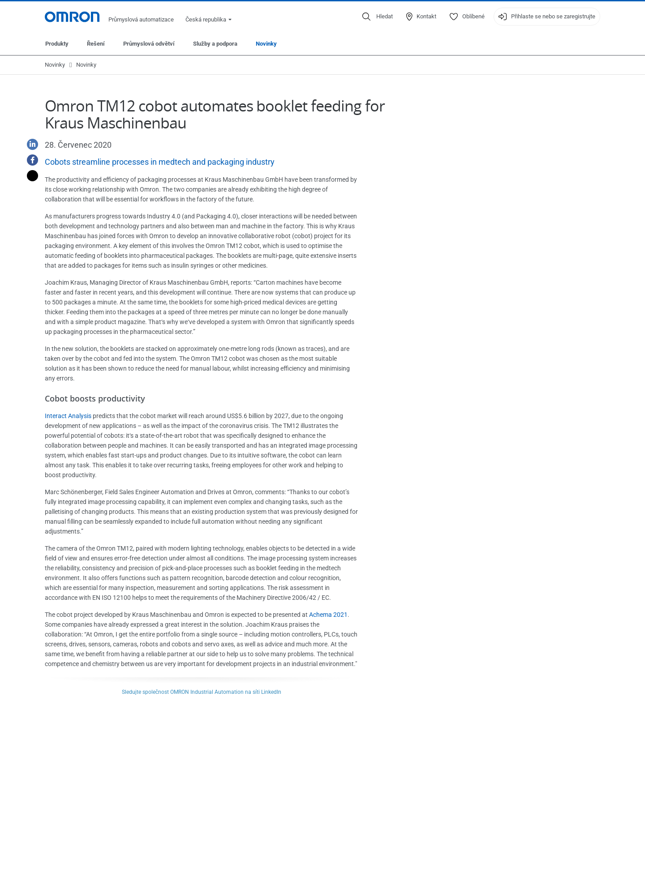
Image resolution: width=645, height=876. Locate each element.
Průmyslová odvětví (149, 43)
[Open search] (377, 16)
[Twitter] (29, 175)
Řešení (96, 43)
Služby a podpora (215, 43)
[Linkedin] (29, 144)
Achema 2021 (328, 614)
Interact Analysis (68, 415)
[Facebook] (29, 160)
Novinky (266, 43)
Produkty (57, 43)
